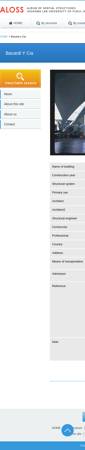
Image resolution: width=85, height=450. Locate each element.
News (8, 94)
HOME (3, 36)
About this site (14, 104)
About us (10, 114)
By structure (74, 428)
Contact (9, 124)
